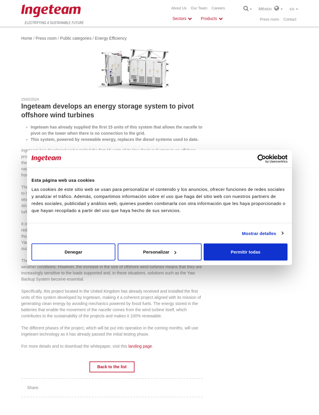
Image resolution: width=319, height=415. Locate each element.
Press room (269, 19)
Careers (218, 8)
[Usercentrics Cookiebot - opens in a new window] (262, 158)
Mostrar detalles (259, 233)
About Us (179, 8)
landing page (140, 346)
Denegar (73, 251)
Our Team (199, 8)
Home (26, 38)
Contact (289, 19)
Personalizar (159, 251)
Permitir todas (245, 251)
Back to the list (112, 366)
